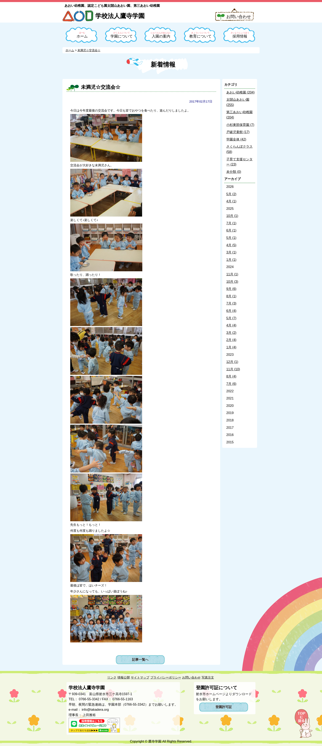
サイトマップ (140, 677)
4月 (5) (231, 245)
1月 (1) (231, 259)
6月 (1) (231, 230)
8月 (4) (231, 376)
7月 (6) (231, 384)
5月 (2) (231, 194)
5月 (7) (231, 318)
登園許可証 (223, 707)
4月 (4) (231, 325)
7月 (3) (231, 303)
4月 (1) (231, 201)
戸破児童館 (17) (238, 132)
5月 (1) (231, 238)
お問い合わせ (238, 16)
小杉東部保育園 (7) (240, 125)
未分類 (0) (233, 171)
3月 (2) (231, 332)
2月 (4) (231, 340)
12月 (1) (232, 362)
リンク (111, 677)
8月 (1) (231, 296)
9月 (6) (231, 289)
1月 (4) (231, 347)
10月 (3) (232, 281)
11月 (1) (232, 274)
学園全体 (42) (236, 139)
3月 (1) (231, 252)
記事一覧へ (140, 659)
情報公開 (123, 677)
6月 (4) (231, 311)
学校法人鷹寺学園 (120, 16)
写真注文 (208, 677)
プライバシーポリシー (165, 677)
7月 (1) (231, 223)
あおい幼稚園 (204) (240, 92)
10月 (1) (232, 216)
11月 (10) (233, 369)
